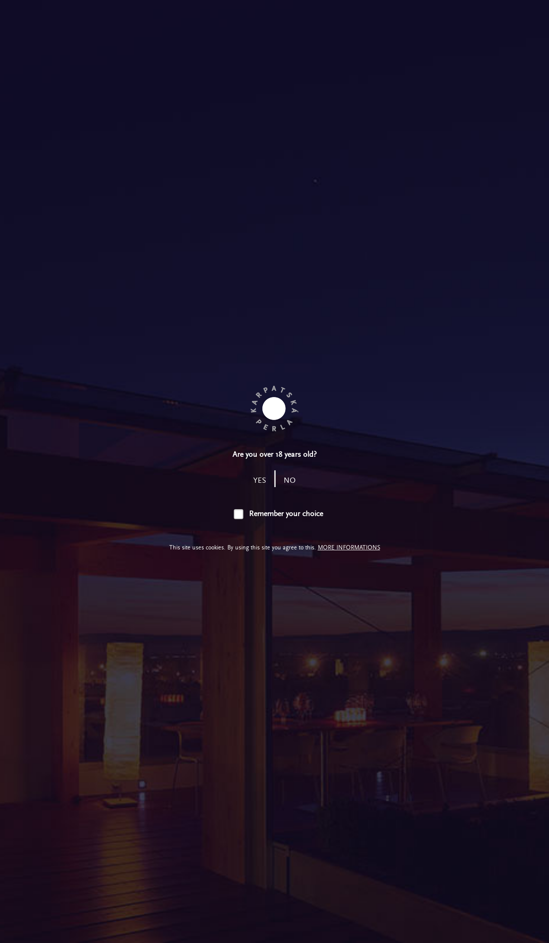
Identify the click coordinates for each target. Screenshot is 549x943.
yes (259, 480)
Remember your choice (286, 513)
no (290, 480)
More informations (349, 547)
